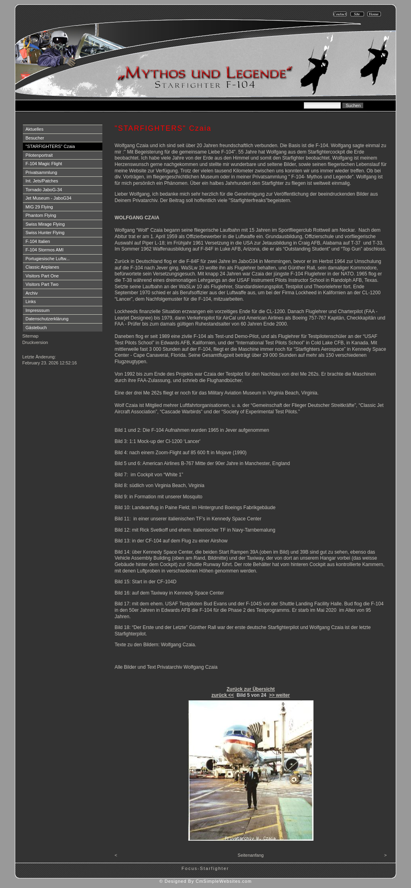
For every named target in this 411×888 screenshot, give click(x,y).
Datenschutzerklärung (47, 318)
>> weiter (279, 695)
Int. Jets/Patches (42, 180)
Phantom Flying (41, 215)
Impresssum (38, 310)
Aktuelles (35, 129)
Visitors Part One (42, 275)
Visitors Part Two (42, 284)
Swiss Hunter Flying (45, 232)
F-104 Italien (38, 241)
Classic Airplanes (42, 267)
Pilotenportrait (39, 155)
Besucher (35, 138)
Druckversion (35, 342)
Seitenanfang (251, 855)
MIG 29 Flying (39, 206)
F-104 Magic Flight (44, 163)
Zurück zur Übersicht (250, 689)
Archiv (32, 293)
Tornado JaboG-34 (44, 189)
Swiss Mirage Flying (45, 224)
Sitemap (30, 336)
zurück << (223, 695)
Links (31, 301)
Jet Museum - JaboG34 (48, 198)
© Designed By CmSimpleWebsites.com (205, 881)
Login (29, 350)
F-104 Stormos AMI (45, 249)
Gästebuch (36, 327)
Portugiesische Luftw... (48, 258)
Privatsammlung (41, 172)
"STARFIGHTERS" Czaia (50, 146)
